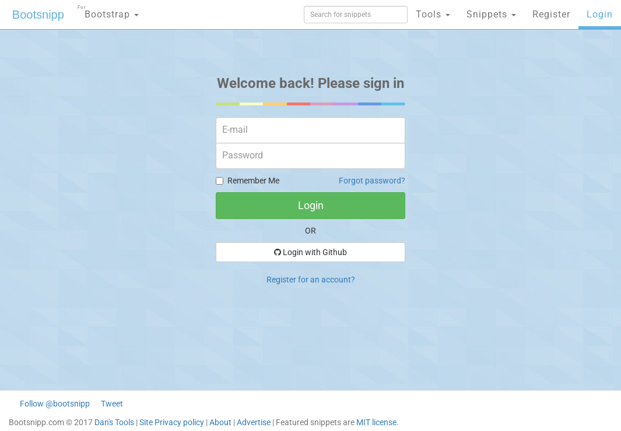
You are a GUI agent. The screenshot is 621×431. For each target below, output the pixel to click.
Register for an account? (310, 279)
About (220, 422)
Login (600, 14)
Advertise (254, 422)
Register (551, 14)
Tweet (112, 403)
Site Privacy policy (171, 422)
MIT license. (377, 422)
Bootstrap (108, 11)
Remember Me (247, 180)
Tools (433, 14)
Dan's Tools (114, 422)
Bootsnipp (38, 14)
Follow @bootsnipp (55, 403)
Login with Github (310, 252)
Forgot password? (372, 180)
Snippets (491, 14)
